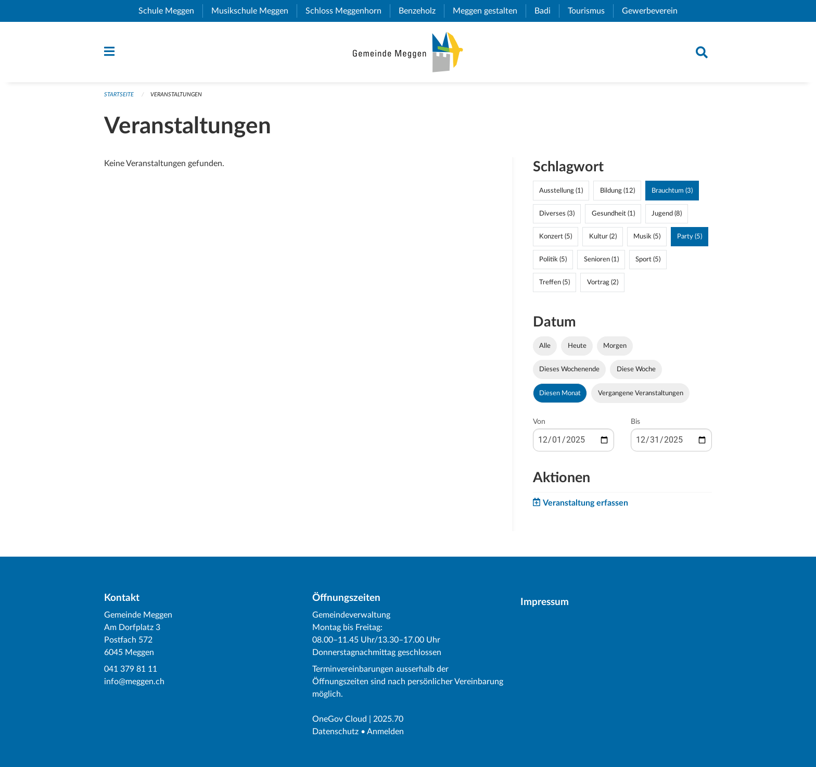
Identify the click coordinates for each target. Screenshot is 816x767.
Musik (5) (646, 236)
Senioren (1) (601, 259)
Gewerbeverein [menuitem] (654, 11)
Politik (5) (553, 259)
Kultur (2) (603, 236)
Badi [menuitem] (546, 11)
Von (539, 421)
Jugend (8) (667, 213)
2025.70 (388, 719)
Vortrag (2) (602, 282)
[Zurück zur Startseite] (408, 52)
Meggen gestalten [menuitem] (489, 11)
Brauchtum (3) (672, 190)
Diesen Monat (560, 393)
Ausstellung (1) (561, 190)
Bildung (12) (617, 190)
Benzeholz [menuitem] (421, 11)
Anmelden (385, 731)
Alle (545, 346)
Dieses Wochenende (569, 369)
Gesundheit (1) (613, 213)
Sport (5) (647, 259)
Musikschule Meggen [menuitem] (254, 11)
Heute (577, 346)
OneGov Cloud (339, 719)
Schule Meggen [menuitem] (170, 11)
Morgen (615, 346)
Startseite (119, 94)
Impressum (544, 602)
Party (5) (689, 236)
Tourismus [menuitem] (590, 11)
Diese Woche (636, 369)
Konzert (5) (555, 236)
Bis (635, 421)
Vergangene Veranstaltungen (640, 393)
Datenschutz (335, 731)
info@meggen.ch (134, 681)
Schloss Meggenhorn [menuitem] (347, 11)
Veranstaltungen (176, 94)
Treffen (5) (554, 282)
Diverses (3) (557, 213)
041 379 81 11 (130, 669)
